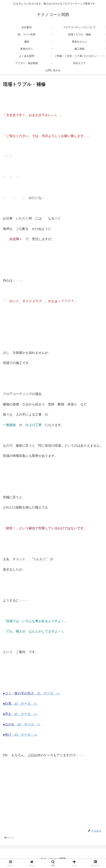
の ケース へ (31, 693)
